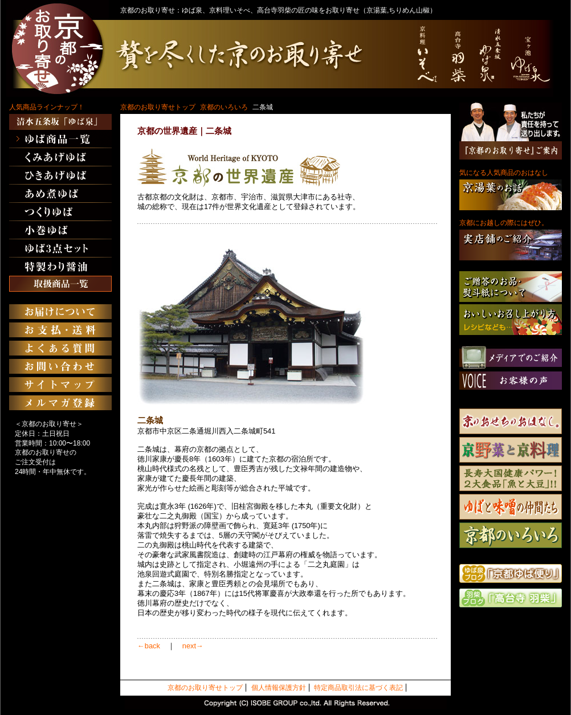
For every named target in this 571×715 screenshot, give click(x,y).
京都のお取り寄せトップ (157, 107)
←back (148, 646)
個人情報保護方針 (278, 688)
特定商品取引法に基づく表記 (358, 688)
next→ (192, 646)
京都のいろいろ (224, 107)
